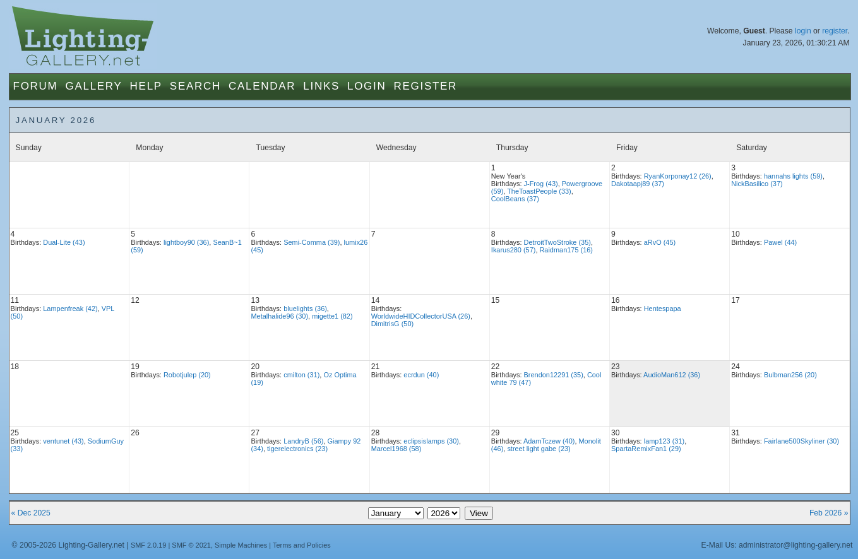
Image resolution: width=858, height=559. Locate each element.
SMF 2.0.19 (149, 545)
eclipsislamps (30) (431, 441)
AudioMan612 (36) (671, 375)
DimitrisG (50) (392, 323)
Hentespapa (662, 308)
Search (195, 86)
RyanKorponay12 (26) (678, 176)
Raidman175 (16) (566, 250)
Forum (35, 86)
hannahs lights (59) (793, 176)
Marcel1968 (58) (396, 448)
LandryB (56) (303, 441)
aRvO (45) (660, 242)
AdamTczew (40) (549, 441)
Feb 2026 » (829, 513)
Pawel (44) (780, 242)
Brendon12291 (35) (553, 375)
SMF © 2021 (191, 545)
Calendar (262, 86)
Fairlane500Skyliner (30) (801, 441)
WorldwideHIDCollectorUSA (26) (420, 316)
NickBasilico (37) (756, 183)
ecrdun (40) (421, 375)
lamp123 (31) (664, 441)
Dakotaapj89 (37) (637, 183)
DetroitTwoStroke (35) (557, 242)
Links (321, 86)
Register (425, 86)
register (834, 30)
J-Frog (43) (541, 183)
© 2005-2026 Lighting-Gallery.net (68, 545)
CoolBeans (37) (515, 199)
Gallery (93, 86)
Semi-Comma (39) (311, 242)
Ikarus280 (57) (513, 250)
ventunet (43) (63, 441)
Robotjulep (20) (187, 375)
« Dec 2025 (31, 513)
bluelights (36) (305, 308)
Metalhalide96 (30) (279, 316)
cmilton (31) (301, 375)
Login (366, 86)
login (803, 30)
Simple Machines (241, 545)
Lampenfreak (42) (70, 308)
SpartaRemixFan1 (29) (646, 448)
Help (146, 86)
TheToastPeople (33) (539, 191)
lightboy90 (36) (186, 242)
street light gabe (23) (538, 448)
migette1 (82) (332, 316)
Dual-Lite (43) (64, 242)
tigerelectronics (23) (297, 448)
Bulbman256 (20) (790, 375)
